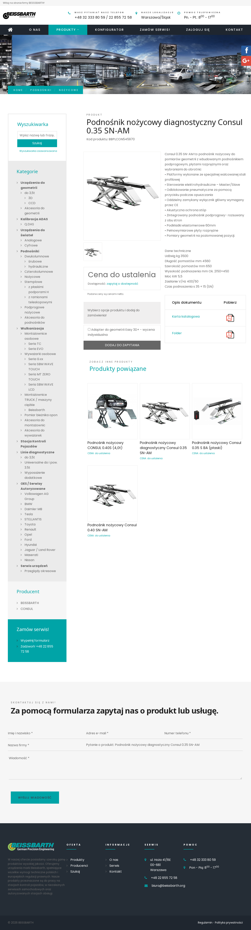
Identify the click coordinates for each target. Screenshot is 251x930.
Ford (28, 539)
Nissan (29, 560)
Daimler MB (33, 509)
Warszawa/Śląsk (156, 17)
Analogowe (33, 240)
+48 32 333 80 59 (203, 860)
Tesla (29, 514)
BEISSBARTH (30, 603)
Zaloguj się (198, 29)
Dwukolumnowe (37, 256)
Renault (30, 529)
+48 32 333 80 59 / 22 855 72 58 (103, 17)
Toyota (30, 524)
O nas (35, 29)
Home (18, 90)
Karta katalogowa (186, 316)
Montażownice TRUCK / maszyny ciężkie (38, 399)
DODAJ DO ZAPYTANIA (122, 345)
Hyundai (31, 544)
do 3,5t (30, 193)
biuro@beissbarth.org (168, 885)
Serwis (114, 865)
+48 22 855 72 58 (164, 878)
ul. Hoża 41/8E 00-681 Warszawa (160, 865)
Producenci (79, 865)
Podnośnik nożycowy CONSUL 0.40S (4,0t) (105, 445)
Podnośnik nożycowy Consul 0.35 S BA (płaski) (216, 445)
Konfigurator (109, 29)
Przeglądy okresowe (40, 571)
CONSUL (27, 609)
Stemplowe (33, 282)
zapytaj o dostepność (122, 284)
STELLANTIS (33, 519)
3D (30, 198)
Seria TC (34, 343)
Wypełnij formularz (35, 640)
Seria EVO (35, 349)
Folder (177, 333)
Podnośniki (41, 90)
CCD (31, 203)
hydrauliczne (38, 266)
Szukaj (37, 143)
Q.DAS (29, 224)
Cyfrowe (31, 245)
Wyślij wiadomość (35, 798)
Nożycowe (69, 90)
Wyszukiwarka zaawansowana (38, 151)
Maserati (31, 555)
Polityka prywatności (229, 923)
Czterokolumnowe (39, 271)
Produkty (66, 29)
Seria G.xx (35, 359)
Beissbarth (36, 410)
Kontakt (234, 29)
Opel (28, 534)
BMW (28, 504)
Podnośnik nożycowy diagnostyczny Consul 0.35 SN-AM (163, 447)
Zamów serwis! (155, 29)
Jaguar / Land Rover (40, 550)
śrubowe (35, 261)
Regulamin (205, 923)
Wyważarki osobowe (40, 354)
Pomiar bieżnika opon (41, 415)
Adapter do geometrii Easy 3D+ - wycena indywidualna (121, 332)
